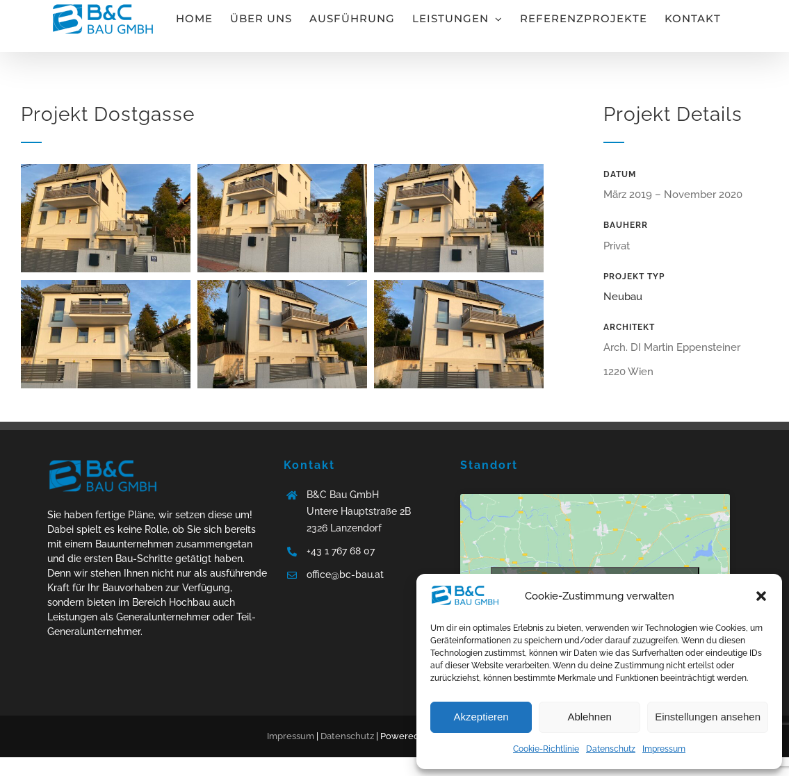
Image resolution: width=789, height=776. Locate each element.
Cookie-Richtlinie (546, 749)
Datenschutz (610, 749)
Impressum (663, 749)
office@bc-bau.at (345, 574)
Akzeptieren (480, 717)
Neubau (622, 296)
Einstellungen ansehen (707, 717)
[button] (761, 596)
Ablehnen (589, 717)
